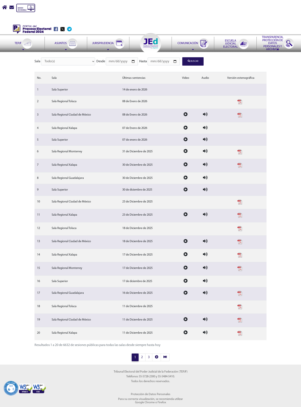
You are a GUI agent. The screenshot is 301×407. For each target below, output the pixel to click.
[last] (165, 357)
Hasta (143, 61)
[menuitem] (23, 33)
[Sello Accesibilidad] (11, 385)
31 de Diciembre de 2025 (137, 151)
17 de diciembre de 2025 (137, 281)
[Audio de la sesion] (205, 114)
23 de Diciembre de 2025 (137, 201)
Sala (37, 61)
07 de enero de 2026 (134, 139)
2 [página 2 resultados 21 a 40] (142, 357)
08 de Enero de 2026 (134, 101)
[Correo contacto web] (11, 8)
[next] (156, 357)
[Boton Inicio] (5, 8)
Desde (100, 61)
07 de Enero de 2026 (134, 128)
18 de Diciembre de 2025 (137, 228)
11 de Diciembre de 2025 (137, 306)
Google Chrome (145, 402)
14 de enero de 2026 (134, 89)
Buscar (193, 61)
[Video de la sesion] (185, 114)
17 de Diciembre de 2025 (137, 254)
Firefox (162, 402)
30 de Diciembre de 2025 (137, 164)
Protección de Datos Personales (150, 394)
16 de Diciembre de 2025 (137, 293)
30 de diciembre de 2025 (137, 189)
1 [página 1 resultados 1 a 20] (135, 357)
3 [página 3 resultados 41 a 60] (149, 357)
